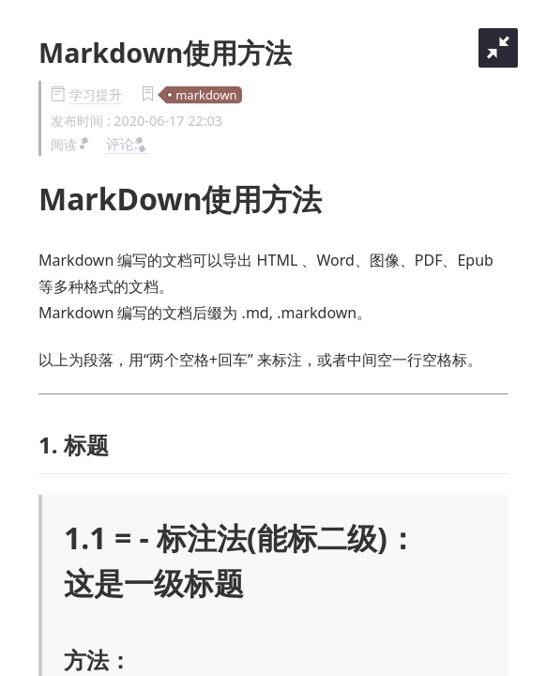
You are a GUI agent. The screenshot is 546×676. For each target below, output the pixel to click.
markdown (205, 94)
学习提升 (95, 94)
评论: (127, 143)
